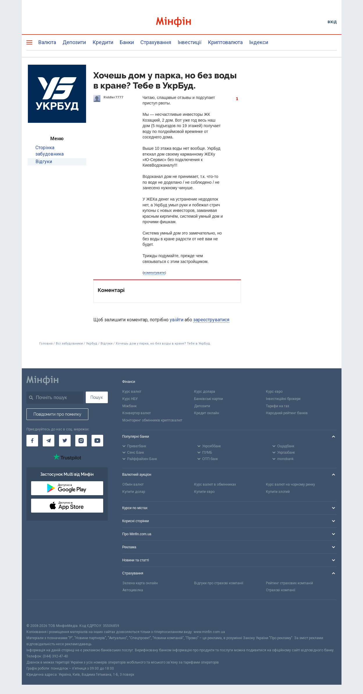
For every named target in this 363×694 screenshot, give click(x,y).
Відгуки (43, 161)
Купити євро (204, 492)
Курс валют (131, 392)
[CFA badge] (39, 611)
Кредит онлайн (206, 413)
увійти (176, 319)
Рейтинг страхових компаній (289, 583)
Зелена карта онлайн (140, 583)
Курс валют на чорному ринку (290, 484)
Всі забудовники (69, 343)
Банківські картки (208, 399)
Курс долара (204, 392)
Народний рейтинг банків (287, 413)
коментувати (154, 273)
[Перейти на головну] (181, 22)
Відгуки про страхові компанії (218, 583)
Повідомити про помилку (57, 414)
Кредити (102, 42)
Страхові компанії (280, 590)
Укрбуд (91, 343)
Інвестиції (189, 42)
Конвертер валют (136, 413)
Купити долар (133, 492)
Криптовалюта (225, 42)
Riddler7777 (113, 97)
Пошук (96, 397)
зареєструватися (211, 319)
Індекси (258, 42)
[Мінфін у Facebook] (32, 440)
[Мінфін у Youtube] (97, 440)
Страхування (155, 42)
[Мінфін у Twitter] (65, 440)
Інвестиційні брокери (283, 399)
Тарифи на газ (277, 406)
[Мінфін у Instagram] (81, 440)
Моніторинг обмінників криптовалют (152, 420)
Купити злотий (278, 492)
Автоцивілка (132, 590)
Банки (127, 42)
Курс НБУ (130, 399)
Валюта (47, 42)
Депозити (74, 42)
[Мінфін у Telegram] (48, 440)
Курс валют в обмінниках (215, 484)
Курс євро (274, 392)
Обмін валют (133, 484)
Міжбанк (129, 406)
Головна (46, 343)
